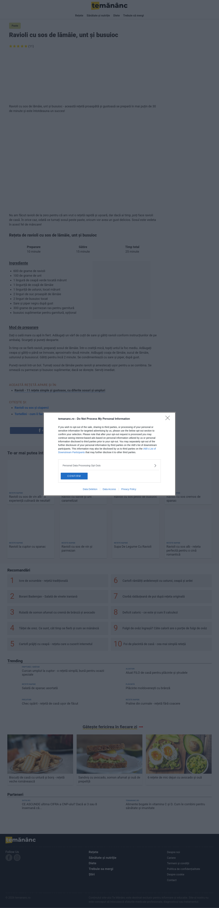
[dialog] (109, 454)
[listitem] (109, 465)
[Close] (168, 418)
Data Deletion (90, 489)
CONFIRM (77, 475)
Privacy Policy (128, 489)
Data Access (109, 489)
